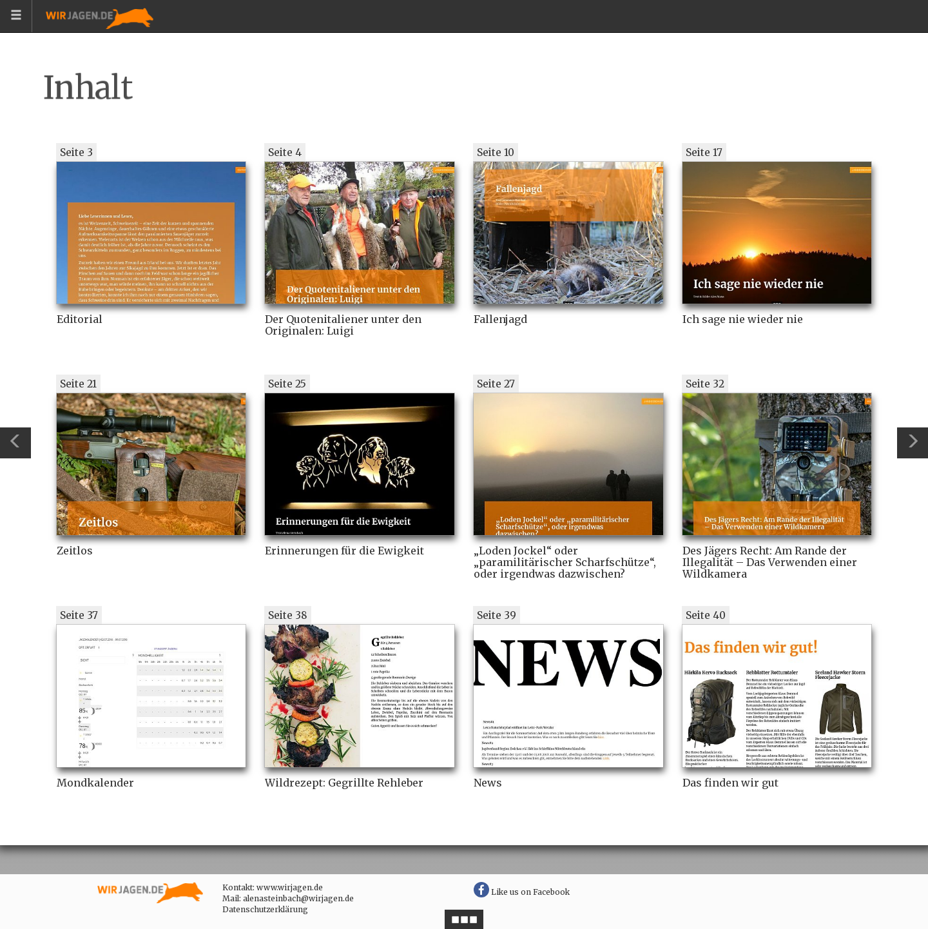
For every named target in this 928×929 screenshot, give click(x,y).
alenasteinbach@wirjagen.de (298, 898)
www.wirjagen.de (289, 887)
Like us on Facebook (522, 892)
